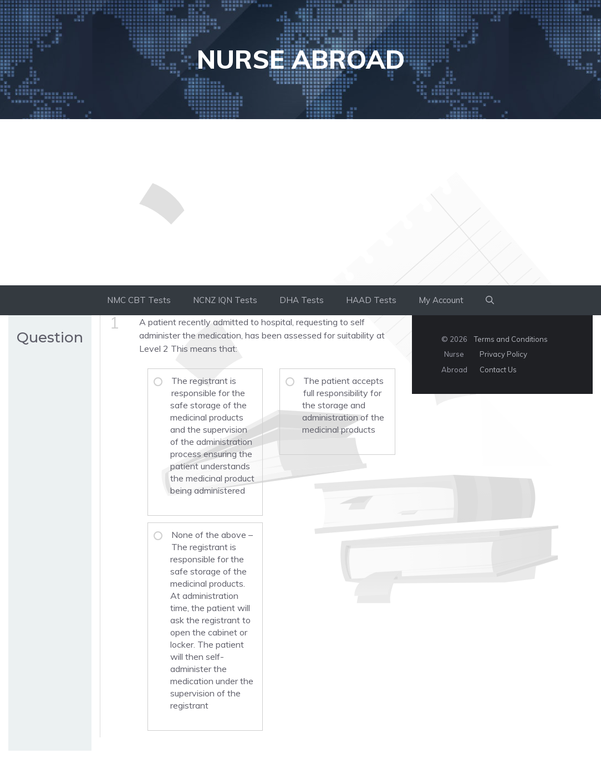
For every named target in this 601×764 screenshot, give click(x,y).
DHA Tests (301, 300)
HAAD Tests (371, 300)
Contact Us (498, 369)
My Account (441, 300)
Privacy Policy (503, 354)
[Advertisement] (300, 202)
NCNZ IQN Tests (225, 300)
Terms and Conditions (511, 339)
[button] (490, 300)
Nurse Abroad (301, 59)
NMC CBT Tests (139, 300)
